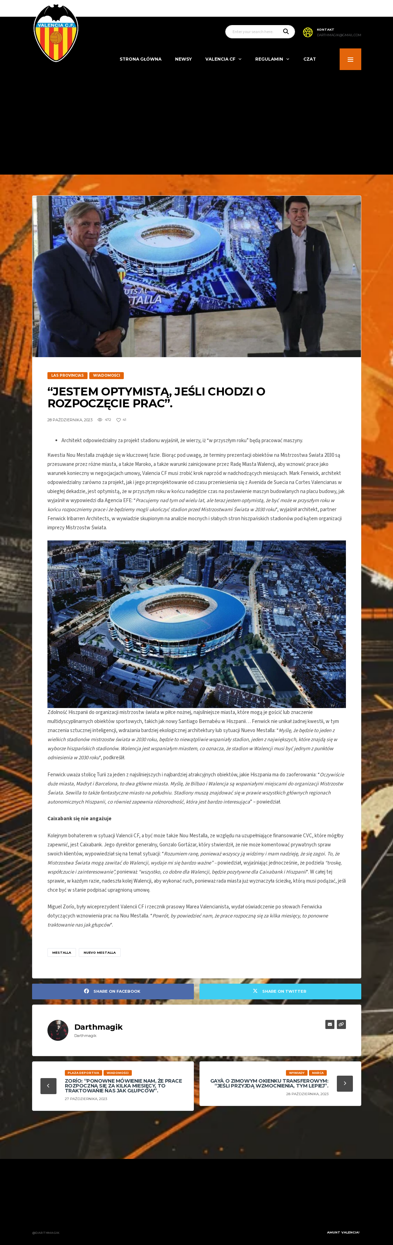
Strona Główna (140, 59)
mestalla (61, 952)
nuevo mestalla (100, 952)
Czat (309, 59)
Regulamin (269, 59)
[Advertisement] (196, 122)
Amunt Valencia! (343, 1227)
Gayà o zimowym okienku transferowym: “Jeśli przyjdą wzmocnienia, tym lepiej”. (269, 1083)
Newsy (183, 59)
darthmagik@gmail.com (339, 35)
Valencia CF (220, 59)
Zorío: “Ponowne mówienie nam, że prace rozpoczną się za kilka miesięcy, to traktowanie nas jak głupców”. (123, 1086)
